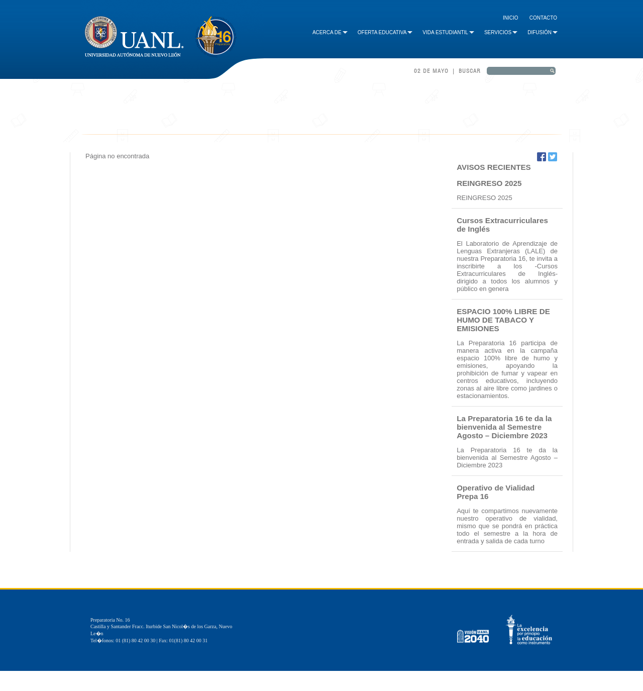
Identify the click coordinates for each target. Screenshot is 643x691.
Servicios (500, 32)
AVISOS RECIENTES (494, 167)
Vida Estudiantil (448, 32)
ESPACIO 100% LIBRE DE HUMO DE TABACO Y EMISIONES (503, 320)
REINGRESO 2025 (489, 183)
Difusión (542, 32)
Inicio (510, 18)
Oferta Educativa (385, 32)
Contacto (543, 18)
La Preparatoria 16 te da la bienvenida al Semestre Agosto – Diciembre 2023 (504, 427)
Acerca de (330, 32)
